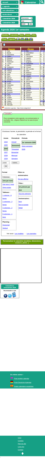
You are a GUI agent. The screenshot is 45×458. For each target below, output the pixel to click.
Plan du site (22, 444)
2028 (6, 155)
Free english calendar (21, 378)
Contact (20, 450)
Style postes (7, 187)
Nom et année (23, 205)
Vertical (5, 228)
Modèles (5, 35)
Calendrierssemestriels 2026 (9, 286)
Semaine (15, 159)
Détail (21, 208)
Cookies (21, 441)
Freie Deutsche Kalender (22, 382)
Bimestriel (15, 152)
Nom (20, 201)
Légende (12, 39)
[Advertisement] (31, 9)
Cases (27, 35)
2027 (6, 152)
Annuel (14, 142)
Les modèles (19, 233)
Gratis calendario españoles (23, 386)
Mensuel (14, 155)
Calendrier (14, 35)
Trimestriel (15, 149)
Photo (4, 39)
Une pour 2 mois (8, 184)
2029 (6, 159)
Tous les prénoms (25, 194)
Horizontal (6, 225)
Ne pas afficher (23, 179)
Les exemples (31, 233)
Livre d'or (21, 447)
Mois (22, 35)
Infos (34, 35)
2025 (6, 145)
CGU (19, 438)
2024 (6, 142)
